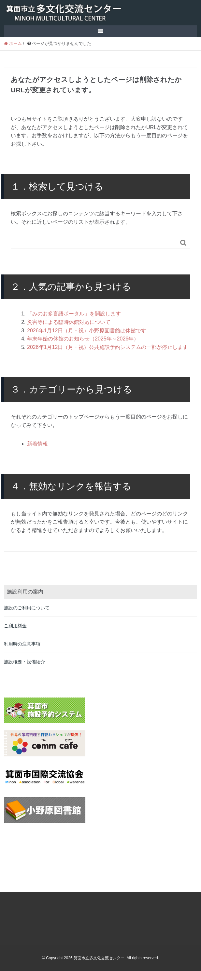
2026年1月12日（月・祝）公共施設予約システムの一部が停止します (107, 347)
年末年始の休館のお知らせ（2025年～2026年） (83, 338)
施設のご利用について (27, 607)
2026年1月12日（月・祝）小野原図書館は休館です (86, 330)
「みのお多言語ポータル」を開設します (74, 313)
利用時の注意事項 (22, 643)
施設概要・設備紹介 (24, 661)
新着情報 (37, 443)
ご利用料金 (15, 625)
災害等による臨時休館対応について (68, 322)
